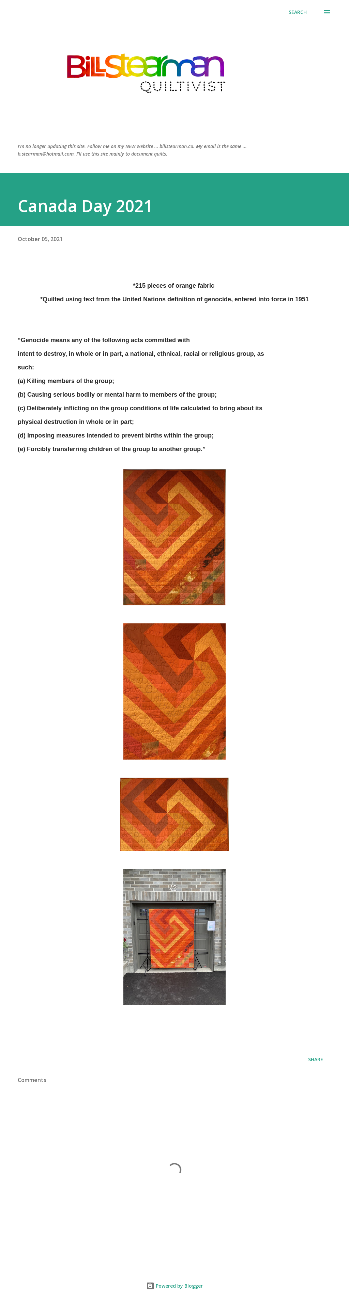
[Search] (298, 12)
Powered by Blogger (174, 1286)
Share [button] (315, 1059)
